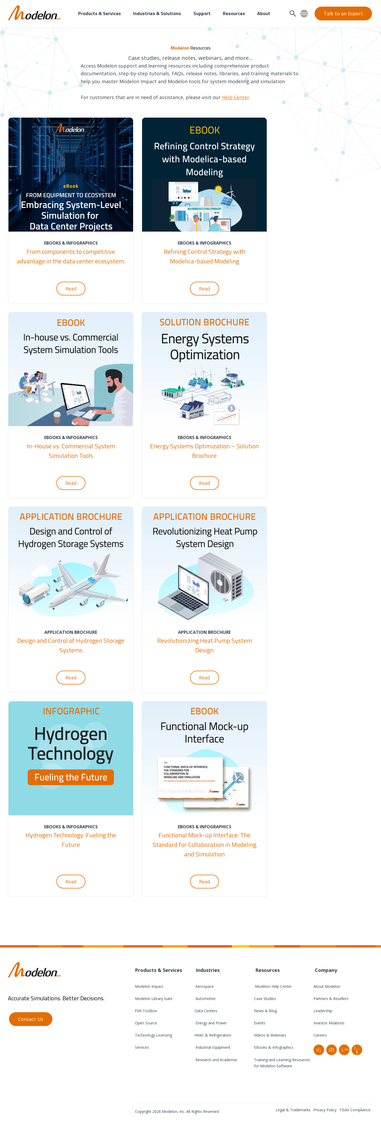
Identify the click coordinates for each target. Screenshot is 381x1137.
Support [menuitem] (202, 13)
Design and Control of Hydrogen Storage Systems (70, 645)
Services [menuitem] (142, 1047)
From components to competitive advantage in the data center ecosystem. (71, 256)
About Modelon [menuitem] (327, 986)
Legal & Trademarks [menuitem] (293, 1109)
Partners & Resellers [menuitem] (331, 998)
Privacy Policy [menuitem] (325, 1109)
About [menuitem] (263, 13)
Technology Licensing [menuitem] (153, 1035)
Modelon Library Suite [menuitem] (154, 998)
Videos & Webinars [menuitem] (270, 1035)
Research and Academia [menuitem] (215, 1059)
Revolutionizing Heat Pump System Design (204, 645)
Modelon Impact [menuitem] (149, 986)
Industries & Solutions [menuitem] (157, 13)
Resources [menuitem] (234, 13)
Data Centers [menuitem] (205, 1010)
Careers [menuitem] (320, 1035)
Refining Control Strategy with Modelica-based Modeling (204, 256)
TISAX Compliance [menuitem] (354, 1109)
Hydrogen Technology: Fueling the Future (71, 839)
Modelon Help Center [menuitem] (273, 986)
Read (70, 288)
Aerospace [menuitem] (204, 986)
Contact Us (30, 1019)
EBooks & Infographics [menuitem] (273, 1047)
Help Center (235, 97)
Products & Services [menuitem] (99, 13)
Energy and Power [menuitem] (210, 1022)
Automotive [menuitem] (205, 998)
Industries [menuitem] (207, 970)
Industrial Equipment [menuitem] (212, 1047)
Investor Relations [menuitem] (329, 1022)
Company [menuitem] (325, 970)
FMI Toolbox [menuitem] (146, 1010)
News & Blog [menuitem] (265, 1010)
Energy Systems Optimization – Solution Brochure (204, 450)
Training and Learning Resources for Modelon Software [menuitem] (282, 1062)
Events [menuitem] (259, 1022)
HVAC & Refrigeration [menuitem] (212, 1035)
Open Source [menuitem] (146, 1022)
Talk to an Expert (343, 13)
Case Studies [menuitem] (265, 998)
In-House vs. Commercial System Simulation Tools (71, 450)
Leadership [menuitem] (323, 1010)
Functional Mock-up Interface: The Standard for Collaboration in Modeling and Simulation (204, 844)
